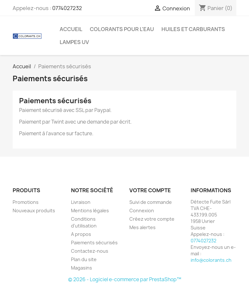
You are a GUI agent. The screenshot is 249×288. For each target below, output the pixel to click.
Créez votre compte (151, 219)
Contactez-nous (89, 251)
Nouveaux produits (34, 210)
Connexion (141, 210)
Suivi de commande (150, 202)
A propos (81, 234)
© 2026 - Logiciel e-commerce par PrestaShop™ (124, 279)
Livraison (80, 202)
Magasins (81, 268)
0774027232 (67, 8)
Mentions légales (90, 210)
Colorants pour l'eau (122, 29)
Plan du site (84, 259)
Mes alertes (142, 227)
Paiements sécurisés (94, 242)
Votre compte (150, 190)
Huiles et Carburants (193, 29)
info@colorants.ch (211, 260)
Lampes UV (74, 42)
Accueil (71, 29)
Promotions (26, 202)
